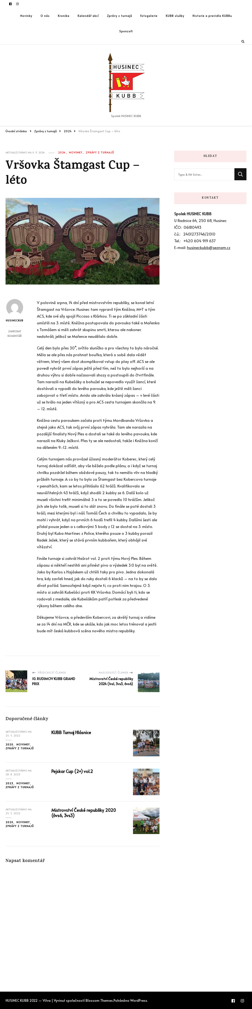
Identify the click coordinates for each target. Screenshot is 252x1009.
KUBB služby (175, 16)
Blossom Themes (99, 1000)
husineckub (14, 310)
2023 (9, 783)
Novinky (26, 16)
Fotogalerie (149, 16)
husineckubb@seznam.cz (208, 247)
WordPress (138, 1000)
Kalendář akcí (88, 16)
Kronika (63, 16)
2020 (9, 744)
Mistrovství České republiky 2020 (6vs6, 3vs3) (83, 812)
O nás (45, 16)
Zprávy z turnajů (119, 16)
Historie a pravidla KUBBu (212, 16)
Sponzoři (126, 31)
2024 (62, 152)
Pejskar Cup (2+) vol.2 (72, 771)
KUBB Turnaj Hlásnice (71, 732)
